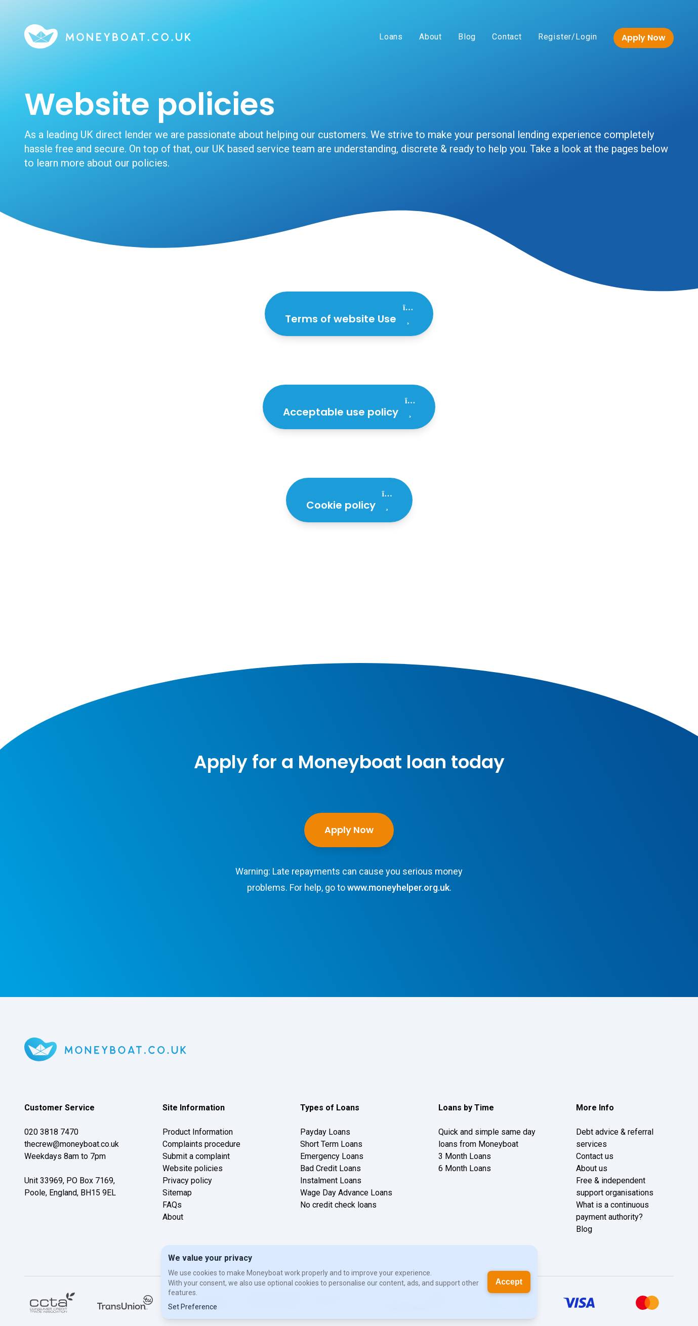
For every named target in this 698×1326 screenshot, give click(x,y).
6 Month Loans (464, 1168)
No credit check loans (338, 1205)
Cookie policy (349, 500)
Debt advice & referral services (614, 1138)
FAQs (172, 1205)
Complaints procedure (201, 1144)
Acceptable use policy (349, 407)
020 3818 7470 (51, 1132)
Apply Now (644, 38)
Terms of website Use (349, 314)
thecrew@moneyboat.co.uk (71, 1144)
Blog (467, 37)
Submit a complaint (196, 1156)
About (430, 37)
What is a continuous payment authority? (612, 1211)
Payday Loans (325, 1132)
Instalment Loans (330, 1180)
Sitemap (177, 1192)
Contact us (594, 1156)
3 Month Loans (464, 1156)
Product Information (197, 1132)
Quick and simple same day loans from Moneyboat (487, 1138)
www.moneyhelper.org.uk (398, 887)
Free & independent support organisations (614, 1186)
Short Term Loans (331, 1144)
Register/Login (567, 37)
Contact (507, 37)
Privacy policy (187, 1180)
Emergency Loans (331, 1156)
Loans (391, 37)
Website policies (192, 1168)
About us (591, 1168)
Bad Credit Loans (330, 1168)
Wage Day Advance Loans (346, 1192)
